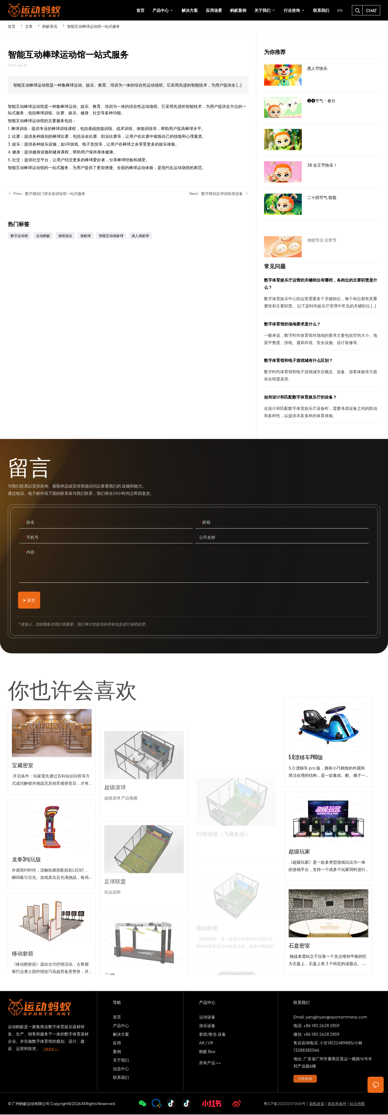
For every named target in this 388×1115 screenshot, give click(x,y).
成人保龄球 (140, 236)
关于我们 (121, 1060)
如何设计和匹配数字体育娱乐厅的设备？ (322, 408)
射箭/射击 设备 (212, 1034)
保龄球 (85, 236)
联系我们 (121, 1077)
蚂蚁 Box (207, 1051)
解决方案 (121, 1034)
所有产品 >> (210, 1063)
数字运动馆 (19, 236)
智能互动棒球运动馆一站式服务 (93, 26)
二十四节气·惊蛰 (322, 204)
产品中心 (121, 1025)
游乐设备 (207, 1025)
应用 (117, 1043)
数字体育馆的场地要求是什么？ (322, 335)
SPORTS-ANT (34, 10)
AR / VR (206, 1043)
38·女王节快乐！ (322, 172)
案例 (117, 1051)
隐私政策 (316, 1103)
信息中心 (121, 1069)
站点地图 (357, 1103)
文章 (29, 26)
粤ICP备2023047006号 (285, 1103)
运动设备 (207, 1017)
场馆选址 (65, 236)
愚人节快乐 (322, 75)
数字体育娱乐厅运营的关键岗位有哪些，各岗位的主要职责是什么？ (322, 294)
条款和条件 (337, 1103)
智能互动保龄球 (111, 236)
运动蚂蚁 (43, 236)
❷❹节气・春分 (322, 107)
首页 (11, 26)
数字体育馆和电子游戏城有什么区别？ (322, 371)
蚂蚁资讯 (49, 26)
